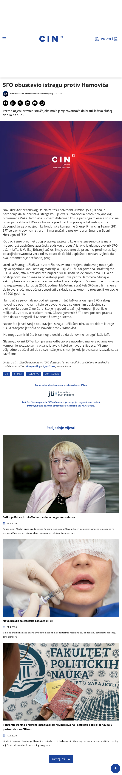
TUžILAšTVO (33, 373)
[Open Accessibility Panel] (115, 768)
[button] (5, 103)
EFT (6, 373)
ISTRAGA (18, 373)
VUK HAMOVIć (52, 373)
